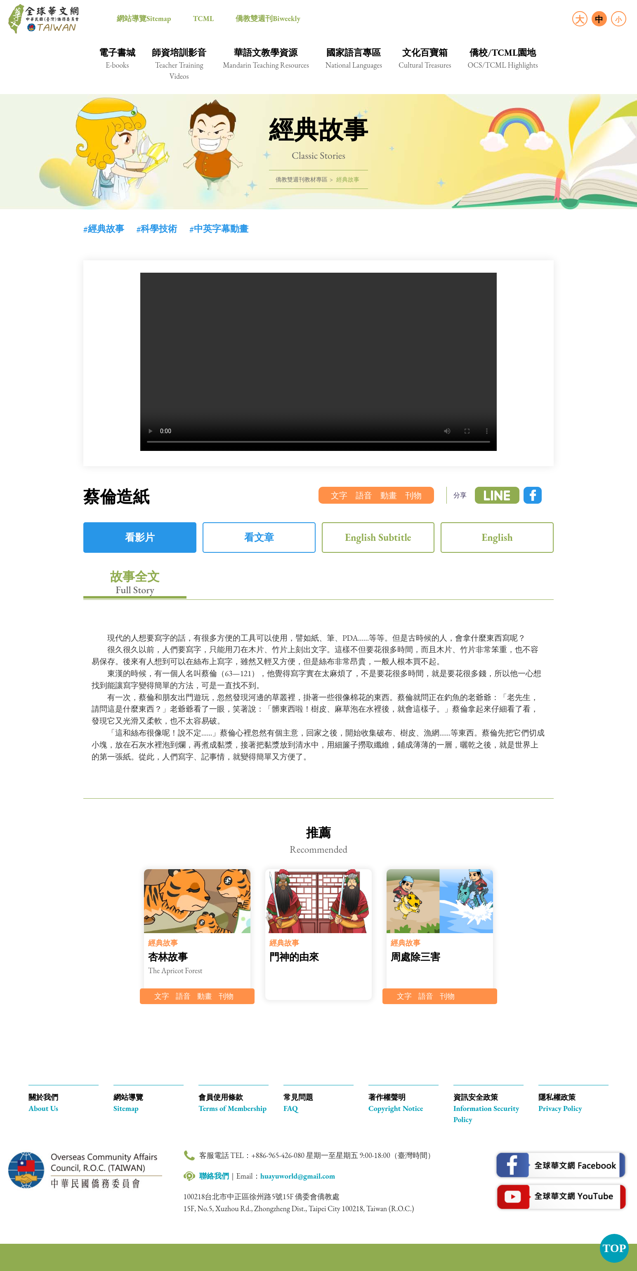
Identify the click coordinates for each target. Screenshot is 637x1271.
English (496, 537)
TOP (614, 1248)
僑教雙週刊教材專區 (302, 179)
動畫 (388, 495)
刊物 (413, 495)
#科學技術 (157, 229)
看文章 (259, 537)
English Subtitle (378, 537)
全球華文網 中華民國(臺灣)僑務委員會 (43, 19)
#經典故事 (103, 229)
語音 (364, 495)
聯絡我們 (214, 1176)
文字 (339, 495)
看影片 (140, 537)
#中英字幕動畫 (218, 229)
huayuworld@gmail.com (297, 1176)
